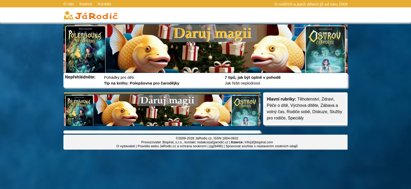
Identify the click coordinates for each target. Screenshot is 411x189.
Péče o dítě (277, 105)
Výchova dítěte (304, 105)
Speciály (296, 118)
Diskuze (319, 111)
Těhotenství (308, 99)
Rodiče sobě (298, 111)
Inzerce (85, 4)
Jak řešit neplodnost (242, 83)
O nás (68, 4)
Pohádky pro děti (119, 77)
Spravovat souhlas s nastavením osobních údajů (261, 146)
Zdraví (327, 99)
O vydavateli (125, 146)
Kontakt (104, 4)
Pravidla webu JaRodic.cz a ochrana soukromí (172, 146)
